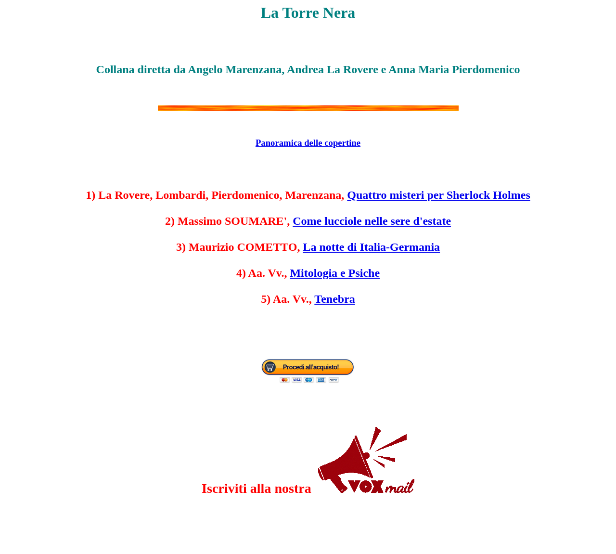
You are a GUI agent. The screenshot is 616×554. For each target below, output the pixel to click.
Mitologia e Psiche (335, 273)
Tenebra (334, 299)
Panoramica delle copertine (308, 143)
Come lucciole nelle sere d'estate (372, 221)
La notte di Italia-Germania (371, 247)
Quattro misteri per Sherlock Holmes (438, 195)
